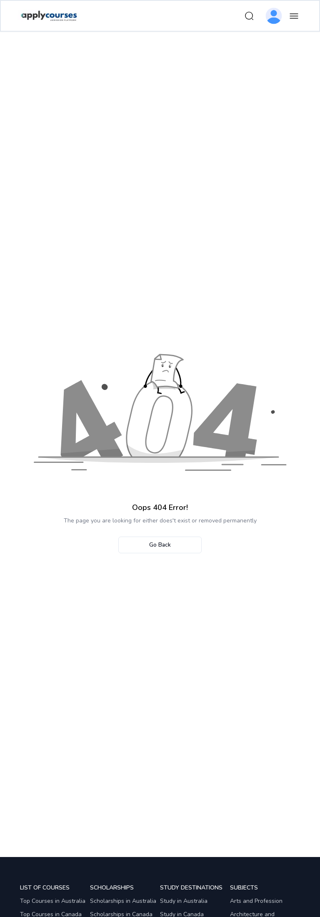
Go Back (160, 545)
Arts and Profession (256, 901)
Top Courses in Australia (52, 901)
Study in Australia (184, 901)
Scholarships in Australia (123, 901)
